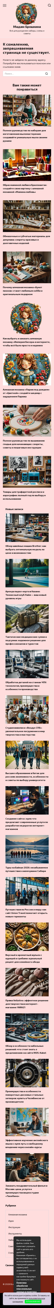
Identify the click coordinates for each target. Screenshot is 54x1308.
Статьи (11, 1252)
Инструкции (14, 1227)
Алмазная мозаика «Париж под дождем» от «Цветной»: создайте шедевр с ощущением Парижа (26, 393)
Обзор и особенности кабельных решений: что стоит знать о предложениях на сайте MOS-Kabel (25, 1049)
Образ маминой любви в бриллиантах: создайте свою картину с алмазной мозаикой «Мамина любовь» (25, 188)
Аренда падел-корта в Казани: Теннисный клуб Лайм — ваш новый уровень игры (25, 595)
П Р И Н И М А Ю (33, 1301)
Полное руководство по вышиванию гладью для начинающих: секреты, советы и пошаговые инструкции (24, 444)
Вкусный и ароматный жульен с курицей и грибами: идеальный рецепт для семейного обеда (23, 958)
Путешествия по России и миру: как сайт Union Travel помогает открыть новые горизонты (26, 913)
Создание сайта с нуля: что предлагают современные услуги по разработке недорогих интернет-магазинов (26, 823)
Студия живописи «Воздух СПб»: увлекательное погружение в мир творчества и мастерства (25, 731)
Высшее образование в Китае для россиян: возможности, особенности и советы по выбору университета (26, 776)
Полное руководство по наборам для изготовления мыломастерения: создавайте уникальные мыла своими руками (25, 135)
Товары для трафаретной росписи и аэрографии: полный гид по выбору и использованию (24, 495)
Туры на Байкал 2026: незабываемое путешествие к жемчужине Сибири (26, 869)
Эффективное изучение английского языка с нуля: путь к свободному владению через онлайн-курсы (26, 1143)
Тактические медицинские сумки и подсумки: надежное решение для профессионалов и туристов (26, 640)
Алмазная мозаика (17, 1214)
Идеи (11, 1221)
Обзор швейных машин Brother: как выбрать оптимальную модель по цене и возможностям (25, 549)
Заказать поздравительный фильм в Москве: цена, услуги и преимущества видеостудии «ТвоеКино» (26, 1190)
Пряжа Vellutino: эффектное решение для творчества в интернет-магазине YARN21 (26, 1004)
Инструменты (15, 1233)
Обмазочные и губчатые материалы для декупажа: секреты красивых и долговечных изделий (26, 239)
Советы (12, 1246)
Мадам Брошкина (27, 27)
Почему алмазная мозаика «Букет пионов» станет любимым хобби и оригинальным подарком (22, 290)
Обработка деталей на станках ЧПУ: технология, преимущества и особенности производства (26, 686)
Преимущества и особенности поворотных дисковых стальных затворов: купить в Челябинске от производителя (24, 1096)
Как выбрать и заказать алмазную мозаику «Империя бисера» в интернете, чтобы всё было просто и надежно (26, 342)
